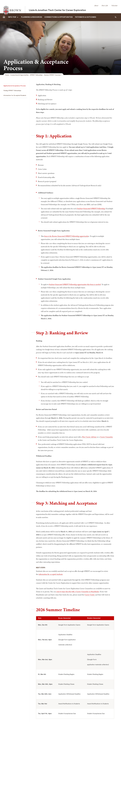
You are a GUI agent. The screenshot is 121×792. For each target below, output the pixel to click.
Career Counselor (106, 437)
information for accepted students (51, 574)
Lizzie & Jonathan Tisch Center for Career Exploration (57, 6)
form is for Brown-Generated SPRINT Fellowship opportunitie (66, 236)
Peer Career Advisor (89, 437)
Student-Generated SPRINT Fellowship (91, 208)
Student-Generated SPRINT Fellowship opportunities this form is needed (75, 284)
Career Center (90, 594)
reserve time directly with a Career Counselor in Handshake (77, 591)
